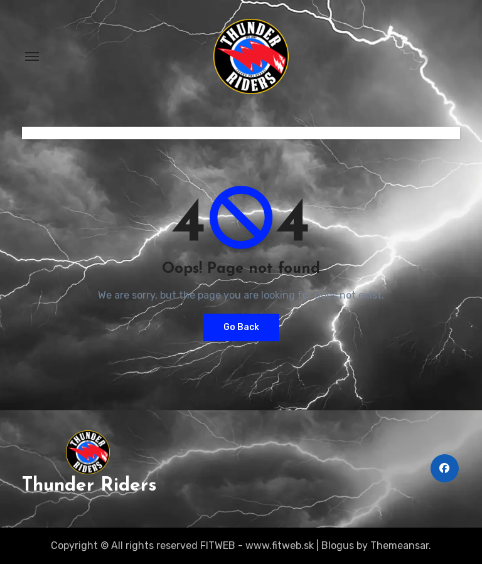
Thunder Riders (89, 486)
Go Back (241, 327)
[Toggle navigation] (32, 56)
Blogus (337, 545)
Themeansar (399, 545)
